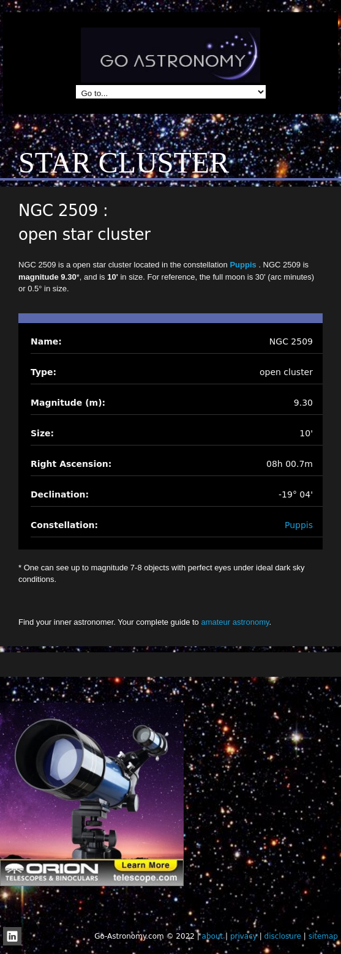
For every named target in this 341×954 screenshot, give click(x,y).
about (212, 936)
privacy (243, 936)
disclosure (282, 936)
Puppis (244, 264)
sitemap (323, 936)
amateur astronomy (235, 622)
